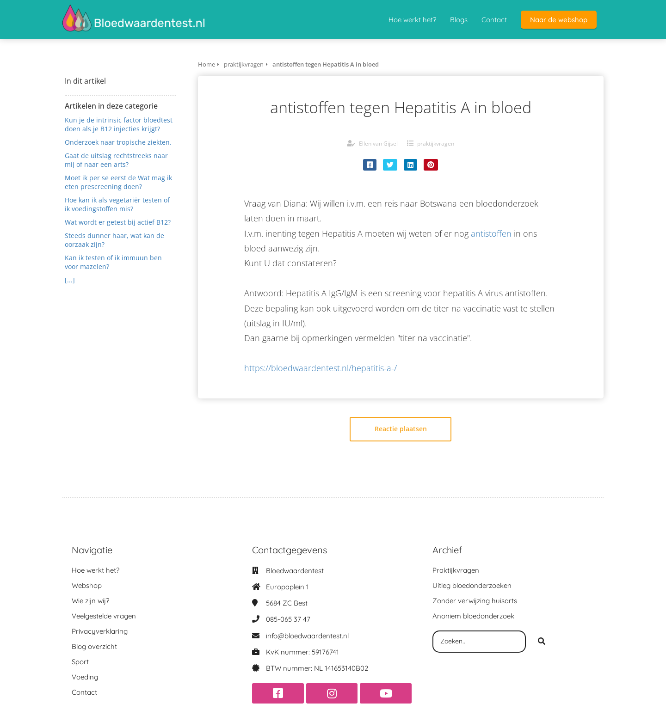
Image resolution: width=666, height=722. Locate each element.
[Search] (541, 641)
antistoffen (491, 233)
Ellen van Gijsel (378, 143)
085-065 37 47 (288, 619)
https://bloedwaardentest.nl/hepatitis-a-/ (320, 367)
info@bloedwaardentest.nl (307, 635)
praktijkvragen (435, 143)
